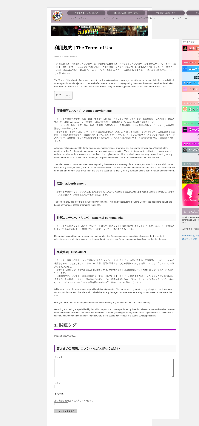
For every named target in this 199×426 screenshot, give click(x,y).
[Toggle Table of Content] (66, 95)
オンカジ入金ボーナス (166, 13)
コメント (58, 357)
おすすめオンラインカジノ (86, 13)
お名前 (57, 387)
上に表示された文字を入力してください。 (74, 404)
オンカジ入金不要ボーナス (126, 13)
